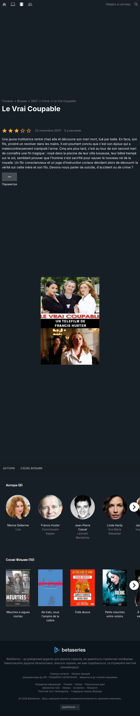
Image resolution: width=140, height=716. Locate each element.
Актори (9, 468)
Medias (66, 687)
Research (92, 687)
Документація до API (35, 677)
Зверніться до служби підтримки (98, 677)
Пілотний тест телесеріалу (53, 691)
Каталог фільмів (81, 673)
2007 (34, 101)
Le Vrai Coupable (65, 101)
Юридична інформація (48, 684)
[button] (18, 517)
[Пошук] (136, 4)
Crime (45, 101)
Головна (7, 101)
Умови (78, 684)
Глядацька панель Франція (86, 691)
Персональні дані (95, 684)
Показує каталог (59, 673)
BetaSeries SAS (51, 687)
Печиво (68, 684)
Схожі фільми (31, 468)
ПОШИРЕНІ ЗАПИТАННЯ (63, 677)
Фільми (22, 101)
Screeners (78, 687)
